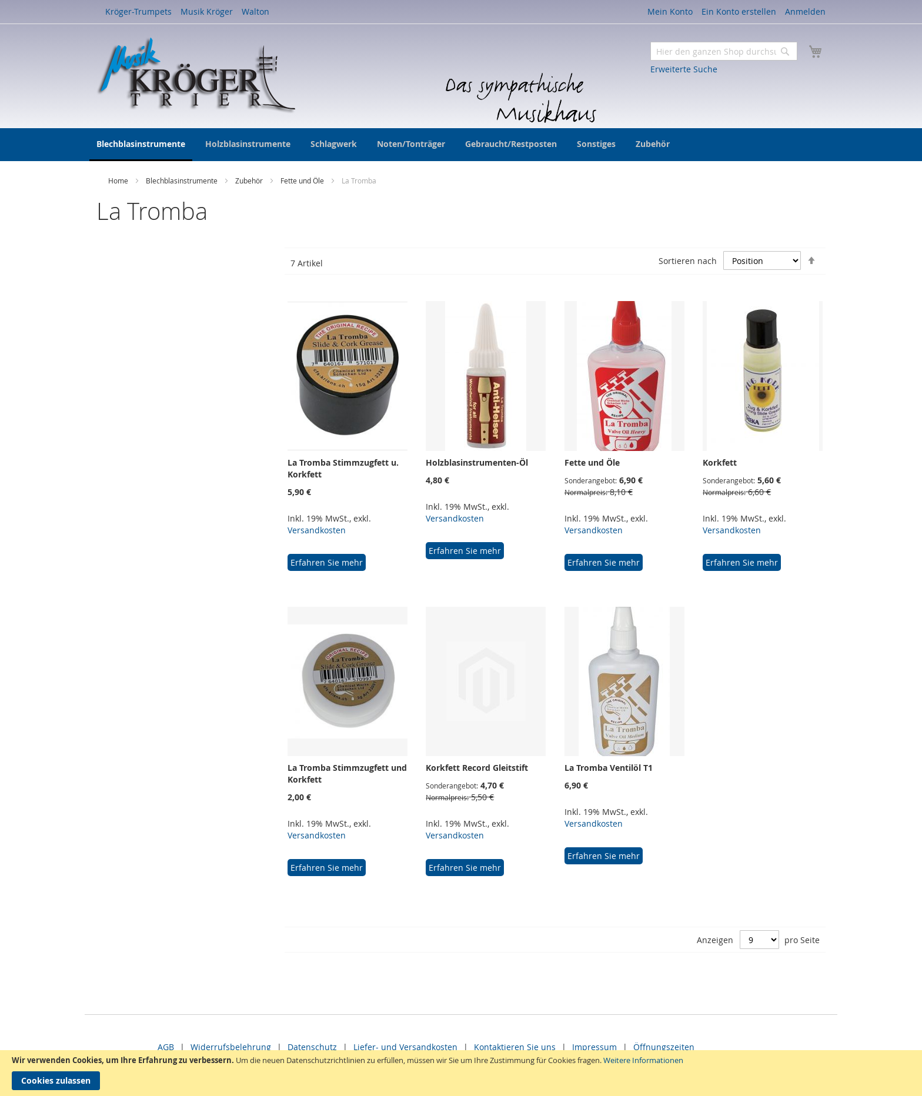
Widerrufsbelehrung (231, 1046)
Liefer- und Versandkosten (405, 1046)
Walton (255, 11)
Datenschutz (312, 1046)
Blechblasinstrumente (182, 180)
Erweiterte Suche (683, 69)
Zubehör (250, 180)
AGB (166, 1046)
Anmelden (805, 11)
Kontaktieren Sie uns (515, 1046)
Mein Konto (670, 11)
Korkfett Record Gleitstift (477, 767)
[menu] (461, 144)
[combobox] (723, 51)
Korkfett (720, 462)
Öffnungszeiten (663, 1046)
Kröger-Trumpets (138, 11)
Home (119, 180)
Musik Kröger (207, 11)
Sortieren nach (688, 260)
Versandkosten (317, 530)
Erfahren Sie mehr (326, 562)
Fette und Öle (303, 180)
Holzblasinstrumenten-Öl (477, 462)
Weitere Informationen (643, 1060)
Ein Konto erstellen (738, 11)
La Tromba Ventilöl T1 (608, 767)
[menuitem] (140, 144)
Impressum (594, 1046)
